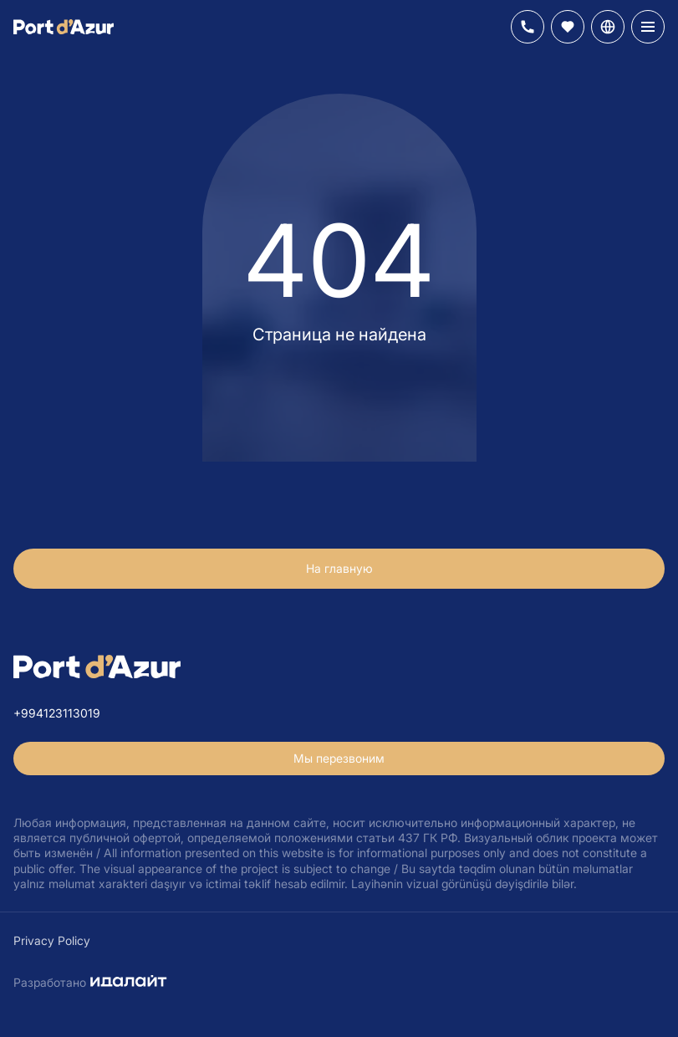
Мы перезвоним (339, 758)
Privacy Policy (51, 940)
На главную (339, 568)
